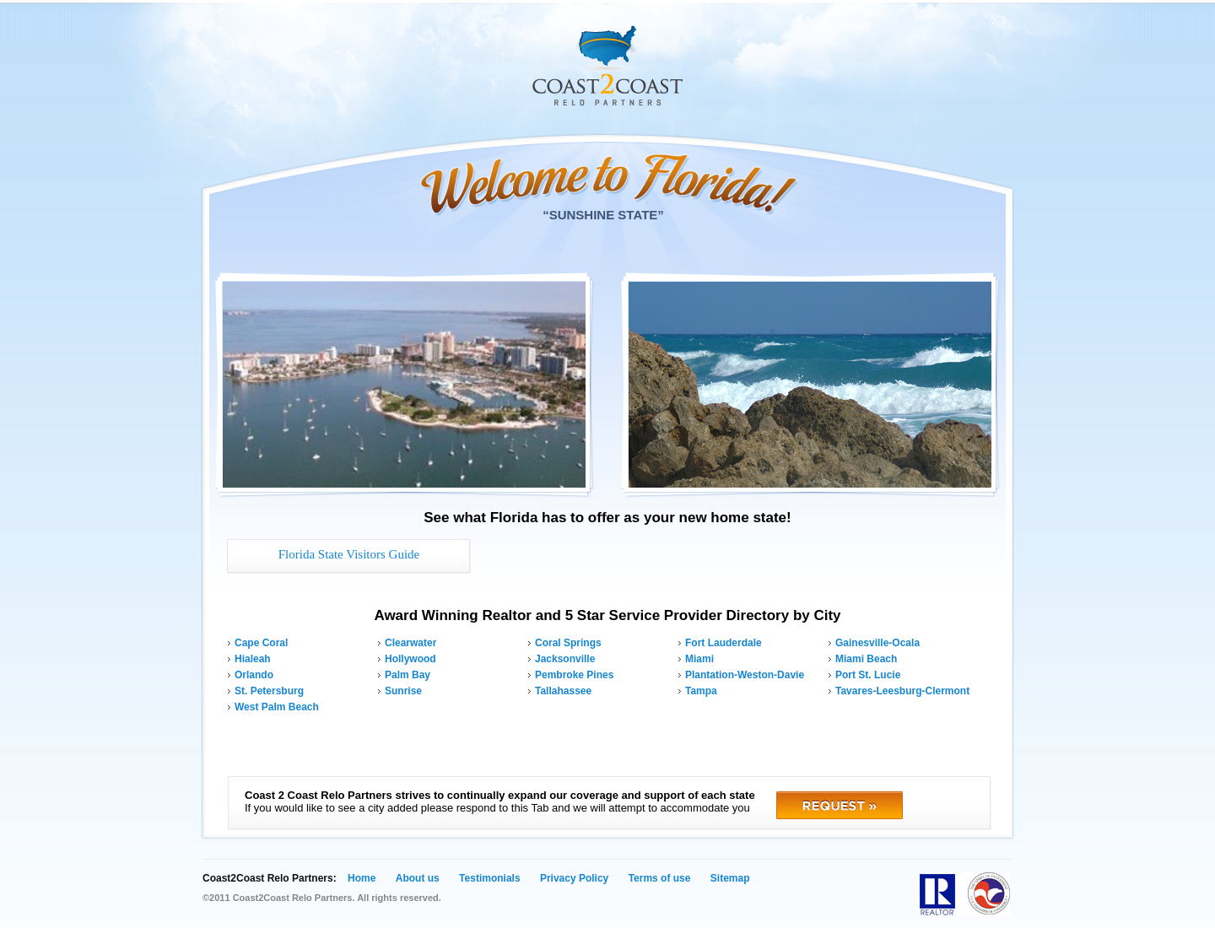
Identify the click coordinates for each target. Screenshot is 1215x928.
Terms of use (660, 878)
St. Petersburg (269, 691)
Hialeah (253, 659)
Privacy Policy (574, 878)
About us (418, 878)
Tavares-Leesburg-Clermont (902, 691)
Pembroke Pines (574, 675)
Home (361, 878)
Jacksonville (565, 659)
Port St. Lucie (867, 675)
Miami (699, 659)
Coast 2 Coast (607, 65)
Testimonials (489, 878)
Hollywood (410, 659)
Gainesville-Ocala (877, 643)
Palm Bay (407, 675)
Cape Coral (261, 643)
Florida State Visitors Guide (349, 554)
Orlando (254, 675)
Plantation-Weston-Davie (744, 675)
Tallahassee (563, 691)
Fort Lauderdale (723, 643)
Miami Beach (866, 659)
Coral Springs (568, 643)
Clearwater (410, 643)
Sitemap (730, 878)
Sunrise (403, 691)
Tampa (701, 691)
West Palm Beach (277, 707)
